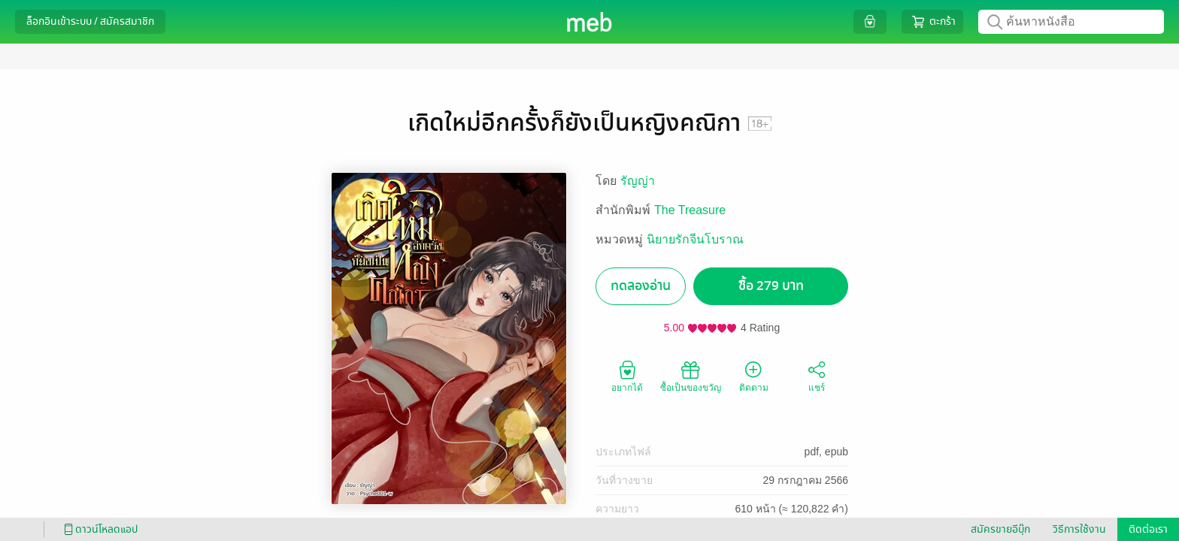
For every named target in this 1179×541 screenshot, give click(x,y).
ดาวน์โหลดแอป (98, 529)
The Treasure (690, 210)
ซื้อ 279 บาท (771, 286)
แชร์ (816, 375)
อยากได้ (627, 375)
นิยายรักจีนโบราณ (695, 239)
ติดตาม (753, 375)
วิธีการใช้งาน (1079, 529)
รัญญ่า (637, 180)
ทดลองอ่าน (641, 286)
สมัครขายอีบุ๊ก (1000, 529)
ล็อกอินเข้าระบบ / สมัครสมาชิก (90, 21)
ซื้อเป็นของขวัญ (690, 375)
